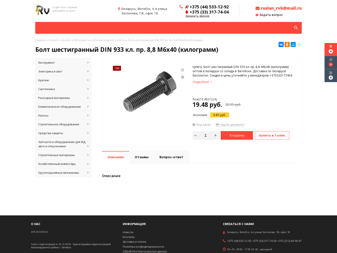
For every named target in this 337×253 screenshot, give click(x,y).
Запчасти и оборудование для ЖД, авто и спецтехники (63, 144)
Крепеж (63, 80)
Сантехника (63, 89)
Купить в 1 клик (272, 135)
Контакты (129, 237)
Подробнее (202, 82)
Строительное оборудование (63, 124)
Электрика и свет (63, 71)
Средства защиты (63, 133)
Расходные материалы (63, 98)
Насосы (63, 115)
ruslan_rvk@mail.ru (279, 8)
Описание (115, 157)
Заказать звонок (197, 16)
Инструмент (63, 62)
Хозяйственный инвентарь (63, 164)
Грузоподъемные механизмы (63, 172)
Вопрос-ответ (171, 157)
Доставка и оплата (134, 242)
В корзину (237, 135)
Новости (128, 232)
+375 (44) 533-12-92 (239, 241)
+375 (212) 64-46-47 (289, 241)
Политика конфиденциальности (143, 246)
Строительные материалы (63, 155)
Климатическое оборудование (63, 106)
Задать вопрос (269, 14)
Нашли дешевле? (230, 125)
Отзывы (142, 157)
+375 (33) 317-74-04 (264, 241)
